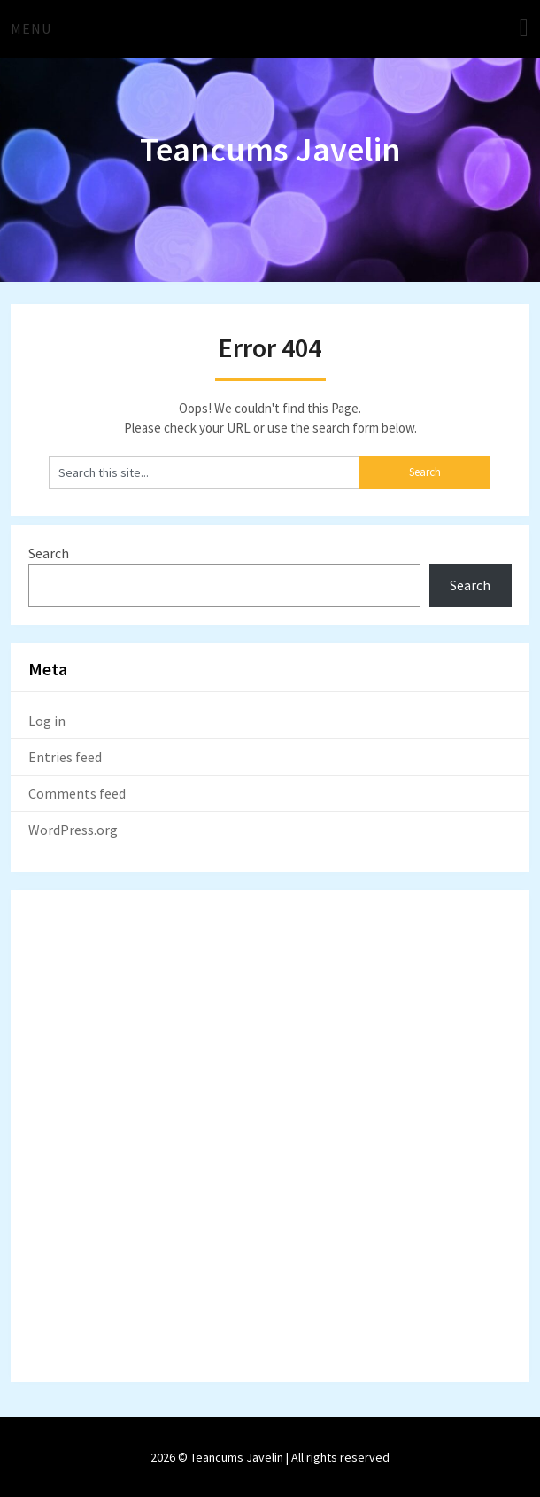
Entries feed (65, 757)
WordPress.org (73, 829)
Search (48, 553)
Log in (47, 720)
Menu (31, 28)
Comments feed (77, 793)
